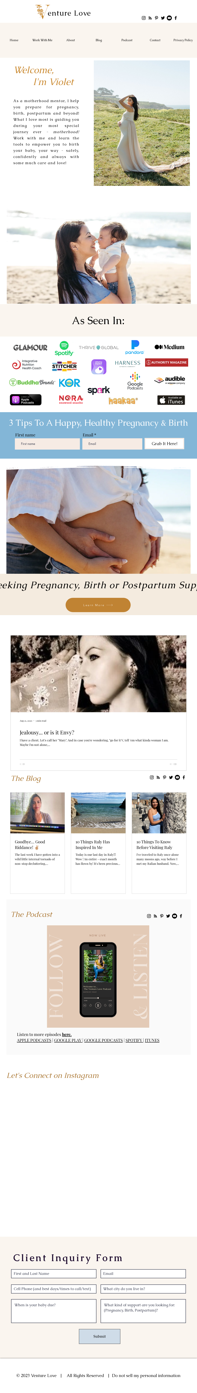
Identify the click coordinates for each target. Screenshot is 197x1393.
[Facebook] (175, 18)
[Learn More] (98, 605)
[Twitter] (162, 18)
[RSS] (150, 18)
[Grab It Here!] (164, 443)
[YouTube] (169, 18)
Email (88, 435)
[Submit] (99, 1336)
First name (25, 435)
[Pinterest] (156, 18)
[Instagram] (143, 18)
